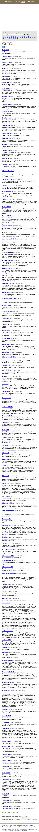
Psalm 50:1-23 (6, 779)
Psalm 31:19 (6, 89)
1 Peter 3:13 (6, 338)
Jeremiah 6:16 (6, 682)
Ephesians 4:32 (7, 292)
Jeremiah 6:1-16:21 (8, 690)
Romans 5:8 (6, 592)
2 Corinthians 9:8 (7, 191)
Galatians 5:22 (6, 537)
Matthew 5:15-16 (7, 407)
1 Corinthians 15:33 (8, 299)
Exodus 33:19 (6, 216)
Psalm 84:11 (6, 104)
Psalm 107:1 (6, 62)
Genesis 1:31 (6, 268)
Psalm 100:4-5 (6, 207)
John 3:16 (5, 232)
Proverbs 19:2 (6, 716)
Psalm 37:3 (5, 794)
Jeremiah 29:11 (7, 416)
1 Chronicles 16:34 (8, 171)
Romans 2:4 (6, 150)
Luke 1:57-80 (6, 603)
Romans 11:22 (6, 398)
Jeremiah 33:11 (7, 660)
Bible (7, 819)
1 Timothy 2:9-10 (7, 283)
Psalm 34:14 (6, 806)
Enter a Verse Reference (15, 816)
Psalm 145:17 (6, 741)
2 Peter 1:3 (5, 476)
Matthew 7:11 (6, 126)
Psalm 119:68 (6, 133)
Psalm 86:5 (5, 766)
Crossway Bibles (16, 829)
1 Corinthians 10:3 (8, 556)
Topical (23, 1)
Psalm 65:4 (5, 422)
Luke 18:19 (5, 370)
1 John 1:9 (5, 453)
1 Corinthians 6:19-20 (9, 573)
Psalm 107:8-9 (6, 199)
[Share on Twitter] (3, 47)
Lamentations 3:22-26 (9, 239)
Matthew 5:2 (6, 647)
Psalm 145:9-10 (7, 746)
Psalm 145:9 (6, 56)
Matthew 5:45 (6, 640)
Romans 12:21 (6, 365)
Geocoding (17, 1)
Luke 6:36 (5, 598)
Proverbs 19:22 (7, 709)
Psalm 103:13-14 (7, 253)
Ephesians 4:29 (7, 344)
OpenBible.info (8, 1)
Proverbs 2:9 (6, 722)
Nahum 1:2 (5, 652)
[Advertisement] (19, 17)
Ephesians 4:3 (6, 352)
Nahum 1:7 (5, 76)
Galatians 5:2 (6, 543)
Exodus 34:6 (6, 260)
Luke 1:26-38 (6, 616)
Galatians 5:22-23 (7, 118)
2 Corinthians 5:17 (8, 549)
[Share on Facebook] (4, 47)
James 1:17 (5, 68)
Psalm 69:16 (6, 773)
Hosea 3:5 (5, 384)
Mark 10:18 (5, 158)
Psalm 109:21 (6, 760)
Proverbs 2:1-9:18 (8, 728)
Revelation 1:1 (6, 445)
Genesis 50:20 (6, 437)
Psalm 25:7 (5, 430)
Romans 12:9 (6, 144)
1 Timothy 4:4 (6, 138)
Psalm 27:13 (6, 112)
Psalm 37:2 (5, 800)
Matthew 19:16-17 (7, 631)
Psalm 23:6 (5, 82)
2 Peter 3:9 (5, 330)
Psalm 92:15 (6, 164)
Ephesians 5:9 (6, 519)
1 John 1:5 (5, 459)
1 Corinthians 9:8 (7, 560)
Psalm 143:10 (6, 305)
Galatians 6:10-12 (7, 525)
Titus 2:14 (5, 276)
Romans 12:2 (6, 225)
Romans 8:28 (6, 96)
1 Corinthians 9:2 (7, 567)
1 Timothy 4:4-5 (7, 503)
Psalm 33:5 (5, 318)
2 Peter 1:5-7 (6, 465)
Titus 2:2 (5, 497)
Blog (32, 1)
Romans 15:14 (6, 584)
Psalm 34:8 (5, 50)
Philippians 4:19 (7, 179)
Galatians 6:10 (6, 185)
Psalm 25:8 (5, 324)
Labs (28, 1)
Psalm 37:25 (6, 312)
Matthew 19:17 (6, 376)
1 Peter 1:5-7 (6, 483)
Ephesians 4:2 (6, 391)
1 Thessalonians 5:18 (9, 510)
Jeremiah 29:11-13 (8, 672)
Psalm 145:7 (6, 754)
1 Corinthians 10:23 (8, 357)
